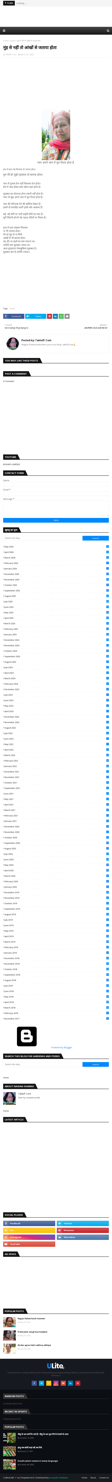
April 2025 (56, 618)
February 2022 (56, 760)
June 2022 (56, 738)
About (93, 1477)
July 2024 (56, 667)
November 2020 (56, 832)
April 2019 (56, 936)
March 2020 (56, 876)
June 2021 (56, 793)
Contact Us (104, 1477)
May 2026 (56, 546)
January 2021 (56, 821)
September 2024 (56, 656)
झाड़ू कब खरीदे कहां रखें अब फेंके (30, 1447)
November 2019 (56, 897)
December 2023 (56, 689)
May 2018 (56, 996)
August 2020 (56, 848)
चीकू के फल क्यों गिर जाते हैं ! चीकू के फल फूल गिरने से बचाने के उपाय (43, 1434)
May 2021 (56, 799)
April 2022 (56, 749)
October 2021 (56, 782)
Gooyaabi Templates (58, 1477)
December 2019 (56, 892)
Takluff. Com (11, 54)
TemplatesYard (27, 1477)
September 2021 (56, 788)
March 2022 (56, 755)
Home (6, 40)
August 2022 (56, 727)
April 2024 (56, 672)
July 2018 (56, 985)
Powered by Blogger (37, 1047)
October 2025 (56, 585)
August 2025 (56, 596)
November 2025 (56, 579)
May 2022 (56, 744)
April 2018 (56, 1002)
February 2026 (56, 563)
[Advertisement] (56, 20)
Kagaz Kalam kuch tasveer (31, 1318)
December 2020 (56, 826)
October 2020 (56, 837)
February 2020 (56, 881)
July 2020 (56, 854)
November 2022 (56, 722)
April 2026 (56, 552)
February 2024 (56, 683)
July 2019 (56, 919)
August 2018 (56, 980)
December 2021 (56, 771)
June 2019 (56, 925)
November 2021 (56, 777)
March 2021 (56, 810)
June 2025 (56, 607)
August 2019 (56, 914)
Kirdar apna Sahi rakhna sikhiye (34, 1345)
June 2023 (56, 700)
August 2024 (56, 661)
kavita (12, 40)
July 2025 (56, 601)
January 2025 (56, 634)
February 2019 (56, 947)
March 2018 (56, 1007)
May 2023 (56, 705)
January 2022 (56, 766)
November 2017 (56, 1018)
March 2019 (56, 941)
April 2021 (56, 804)
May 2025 (56, 612)
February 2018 (56, 1013)
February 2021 (56, 815)
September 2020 (56, 843)
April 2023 (56, 711)
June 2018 (56, 991)
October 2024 (56, 651)
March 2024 (56, 678)
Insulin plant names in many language (38, 1460)
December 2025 (56, 574)
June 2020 (56, 859)
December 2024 (56, 640)
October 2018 (56, 969)
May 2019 (56, 930)
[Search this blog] (43, 538)
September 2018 (56, 974)
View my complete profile (29, 1097)
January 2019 (56, 952)
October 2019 (56, 903)
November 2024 (56, 645)
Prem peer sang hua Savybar (32, 1331)
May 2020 (56, 865)
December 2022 (56, 716)
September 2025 (56, 590)
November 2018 (56, 963)
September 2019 (56, 908)
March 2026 (56, 557)
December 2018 (56, 958)
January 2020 (56, 886)
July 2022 (56, 733)
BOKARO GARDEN (11, 464)
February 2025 (56, 629)
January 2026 (56, 568)
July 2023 (56, 694)
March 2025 (56, 623)
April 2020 (56, 870)
